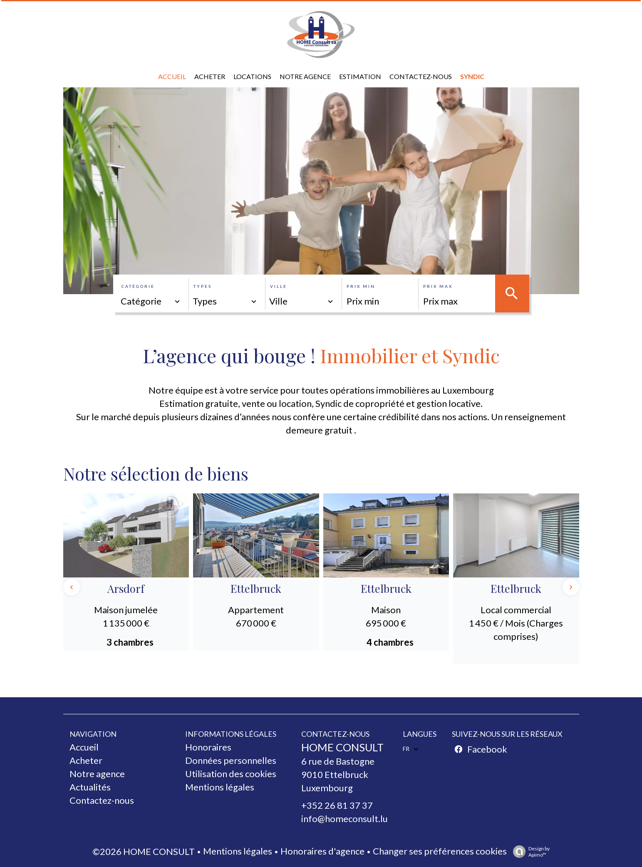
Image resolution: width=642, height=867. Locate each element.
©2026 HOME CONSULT (143, 851)
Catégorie (138, 286)
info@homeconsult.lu (344, 818)
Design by (529, 851)
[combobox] (151, 301)
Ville (278, 286)
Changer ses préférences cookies (440, 851)
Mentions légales (237, 851)
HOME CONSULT (342, 747)
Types (202, 286)
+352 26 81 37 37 (337, 805)
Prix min (361, 286)
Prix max (438, 286)
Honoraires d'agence (322, 851)
